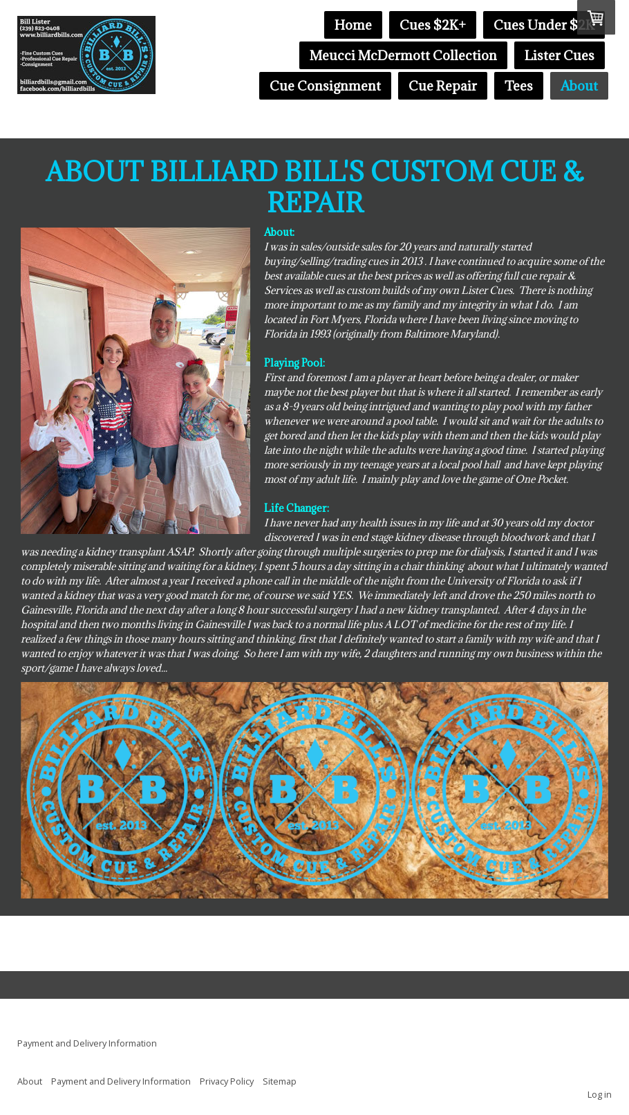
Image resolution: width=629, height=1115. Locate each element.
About (579, 85)
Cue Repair (443, 85)
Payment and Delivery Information (87, 1043)
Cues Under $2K (544, 25)
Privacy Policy (227, 1081)
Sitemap (280, 1081)
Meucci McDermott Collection (403, 55)
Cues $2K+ (433, 25)
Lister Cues (559, 55)
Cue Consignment (325, 85)
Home (353, 25)
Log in (600, 1094)
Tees (519, 85)
